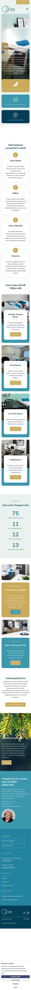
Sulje (15, 987)
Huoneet (4, 878)
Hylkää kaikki (15, 980)
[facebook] (24, 913)
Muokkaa (15, 983)
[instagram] (28, 913)
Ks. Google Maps (6, 860)
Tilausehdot (26, 919)
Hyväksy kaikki (15, 976)
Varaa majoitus (6, 836)
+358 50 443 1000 (7, 865)
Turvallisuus (5, 882)
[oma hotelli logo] (8, 6)
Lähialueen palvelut (7, 885)
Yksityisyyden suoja (7, 919)
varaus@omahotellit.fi (8, 867)
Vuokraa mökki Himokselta (9, 900)
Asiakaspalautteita (7, 845)
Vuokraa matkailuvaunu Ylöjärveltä (12, 896)
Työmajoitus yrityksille (8, 841)
